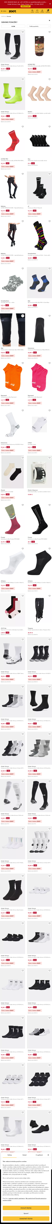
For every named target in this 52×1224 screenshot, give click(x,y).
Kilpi (29, 301)
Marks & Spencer (33, 490)
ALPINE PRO (31, 64)
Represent (4, 395)
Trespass (30, 628)
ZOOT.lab (3, 628)
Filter (13, 26)
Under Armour (5, 64)
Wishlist (37, 11)
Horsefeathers (32, 253)
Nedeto (30, 111)
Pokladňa (48, 11)
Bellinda (3, 206)
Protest (3, 537)
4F (28, 206)
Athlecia (3, 581)
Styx (29, 159)
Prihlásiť (42, 11)
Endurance (31, 348)
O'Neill (30, 443)
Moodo (3, 490)
